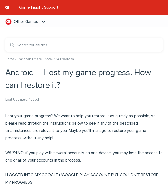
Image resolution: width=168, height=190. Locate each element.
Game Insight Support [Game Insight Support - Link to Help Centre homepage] (38, 7)
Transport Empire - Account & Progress (45, 59)
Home (9, 59)
